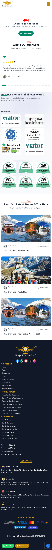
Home (4, 367)
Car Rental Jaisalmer (9, 426)
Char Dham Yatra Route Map (15, 327)
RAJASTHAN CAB (39, 536)
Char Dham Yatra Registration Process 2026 (22, 369)
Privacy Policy (6, 382)
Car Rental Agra (7, 435)
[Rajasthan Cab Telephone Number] (26, 451)
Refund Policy (6, 385)
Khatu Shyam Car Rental (10, 438)
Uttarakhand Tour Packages (11, 407)
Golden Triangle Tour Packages (12, 398)
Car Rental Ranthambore (10, 429)
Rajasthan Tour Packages (10, 395)
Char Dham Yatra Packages (11, 413)
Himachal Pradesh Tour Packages (13, 404)
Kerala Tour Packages (9, 410)
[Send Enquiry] (22, 546)
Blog (3, 376)
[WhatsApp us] (8, 546)
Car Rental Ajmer (7, 420)
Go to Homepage (26, 33)
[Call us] (48, 546)
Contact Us (6, 373)
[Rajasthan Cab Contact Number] (26, 445)
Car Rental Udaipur (8, 432)
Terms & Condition (8, 379)
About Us (5, 370)
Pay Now (33, 528)
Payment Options (8, 389)
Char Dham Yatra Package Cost (16, 285)
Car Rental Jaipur (8, 423)
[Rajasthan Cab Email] (26, 454)
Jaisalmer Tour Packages (10, 401)
